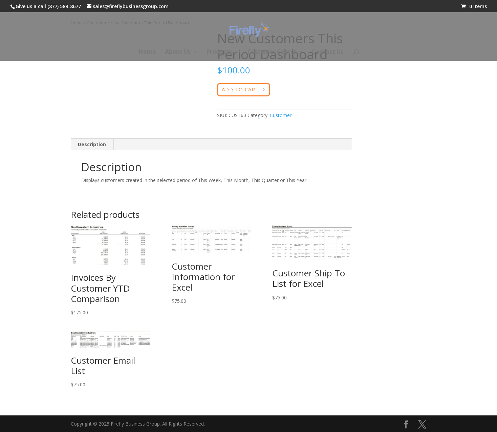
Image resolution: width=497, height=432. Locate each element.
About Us (178, 52)
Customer (280, 115)
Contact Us (327, 52)
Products (219, 52)
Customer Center (271, 52)
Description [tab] (92, 144)
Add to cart (240, 89)
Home (147, 52)
